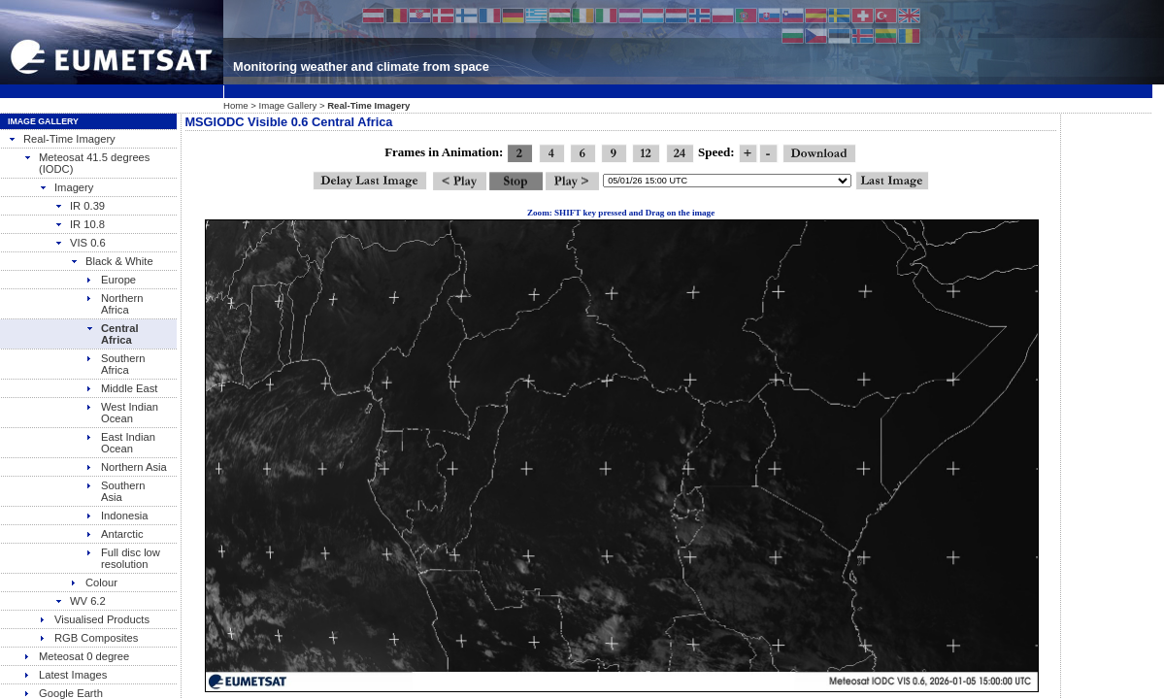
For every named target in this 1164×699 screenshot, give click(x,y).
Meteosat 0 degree (76, 656)
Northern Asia (126, 467)
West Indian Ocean (121, 412)
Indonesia (117, 515)
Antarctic (114, 534)
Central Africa (112, 334)
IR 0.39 (79, 206)
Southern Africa (115, 364)
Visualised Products (94, 619)
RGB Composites (88, 638)
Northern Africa (114, 304)
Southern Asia (115, 491)
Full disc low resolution (122, 558)
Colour (93, 582)
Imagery (66, 187)
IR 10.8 (79, 224)
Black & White (111, 261)
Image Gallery (288, 105)
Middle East (121, 388)
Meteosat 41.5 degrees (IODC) (86, 163)
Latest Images (65, 675)
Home (236, 105)
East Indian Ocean (120, 442)
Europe (110, 279)
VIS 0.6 (80, 243)
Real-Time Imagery (62, 139)
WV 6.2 (80, 601)
